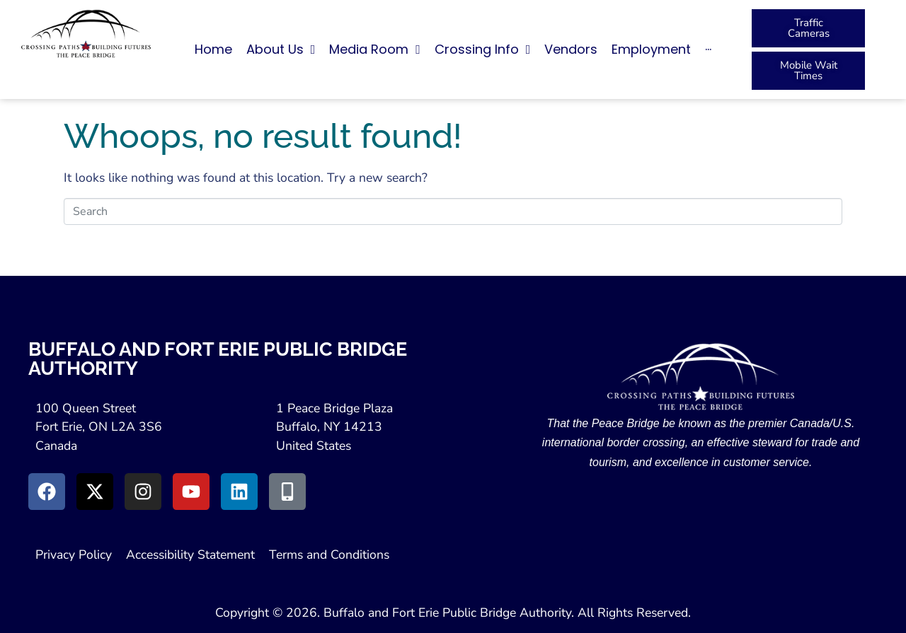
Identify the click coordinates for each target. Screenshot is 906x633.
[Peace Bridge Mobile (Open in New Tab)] (808, 71)
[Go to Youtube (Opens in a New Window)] (191, 491)
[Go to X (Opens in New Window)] (94, 491)
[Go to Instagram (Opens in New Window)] (143, 491)
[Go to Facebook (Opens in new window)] (46, 491)
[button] (808, 49)
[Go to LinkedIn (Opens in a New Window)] (239, 491)
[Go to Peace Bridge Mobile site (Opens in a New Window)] (287, 491)
